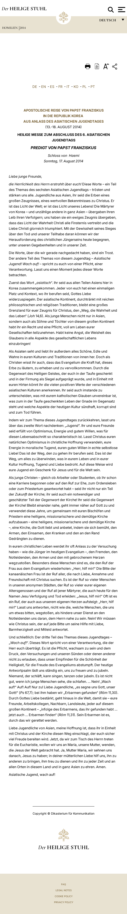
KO (76, 86)
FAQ (63, 884)
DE (34, 86)
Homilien (10, 28)
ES (52, 86)
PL (84, 86)
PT (93, 86)
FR (60, 86)
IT (68, 86)
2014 (23, 28)
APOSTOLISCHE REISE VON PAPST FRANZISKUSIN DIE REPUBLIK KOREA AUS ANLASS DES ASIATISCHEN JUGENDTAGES (63, 116)
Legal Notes (64, 890)
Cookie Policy (64, 896)
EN (43, 86)
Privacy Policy (63, 902)
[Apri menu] (121, 9)
